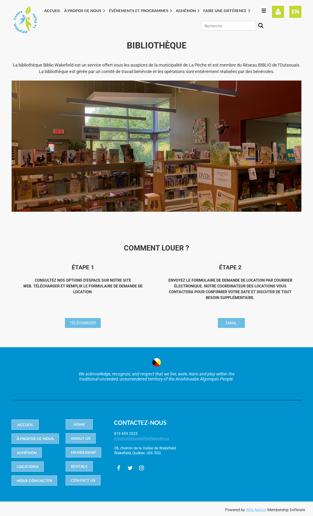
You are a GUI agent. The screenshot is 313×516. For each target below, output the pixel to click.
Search (260, 25)
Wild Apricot (256, 510)
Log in (278, 12)
